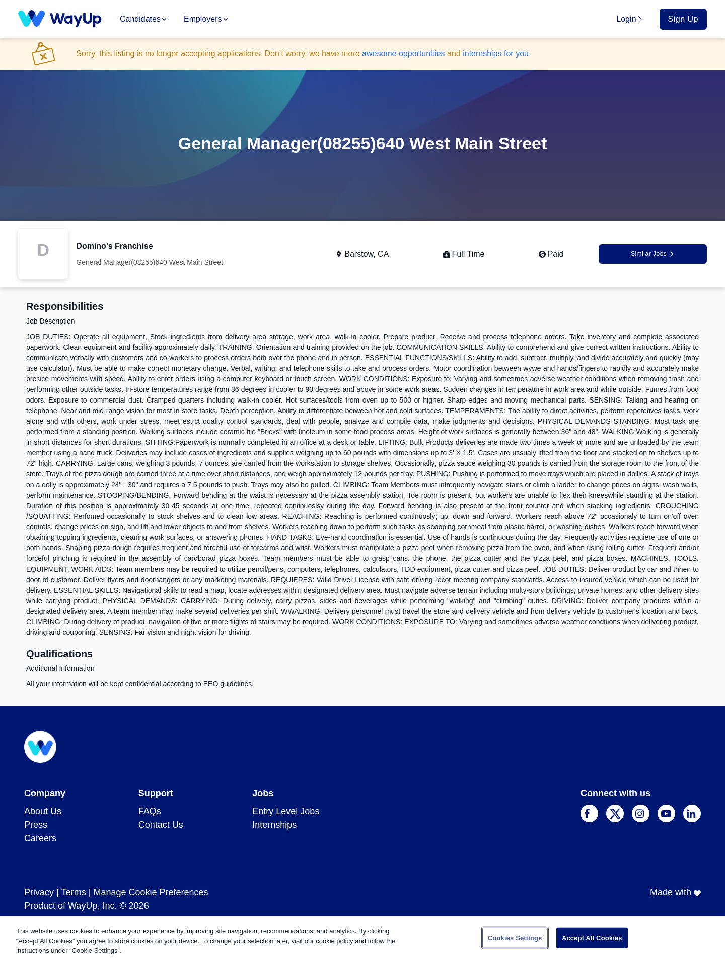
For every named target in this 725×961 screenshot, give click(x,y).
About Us (42, 811)
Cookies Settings (515, 937)
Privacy (39, 892)
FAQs (149, 811)
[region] (362, 938)
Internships (274, 825)
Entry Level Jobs (285, 811)
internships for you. (497, 53)
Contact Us (160, 825)
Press (35, 825)
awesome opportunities (403, 53)
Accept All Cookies (592, 937)
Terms (73, 892)
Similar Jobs (653, 253)
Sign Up (683, 19)
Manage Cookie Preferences (150, 892)
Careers (40, 838)
